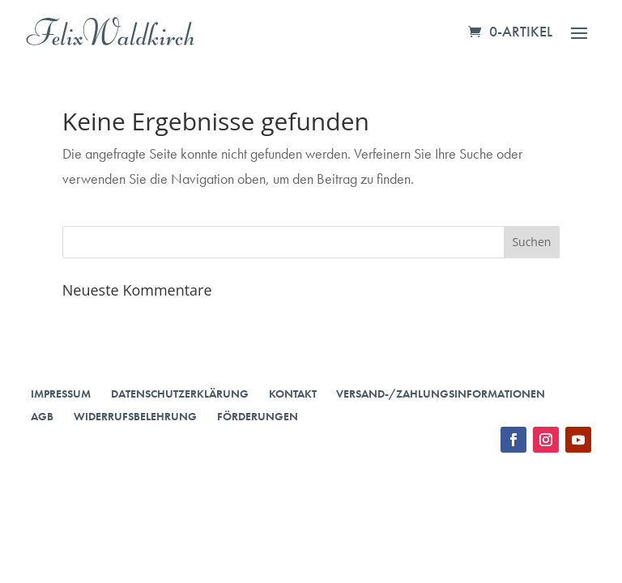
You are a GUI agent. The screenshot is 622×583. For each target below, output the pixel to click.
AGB (42, 416)
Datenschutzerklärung (180, 393)
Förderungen (257, 416)
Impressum (61, 393)
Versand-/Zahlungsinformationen (440, 393)
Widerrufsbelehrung (135, 416)
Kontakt (293, 393)
